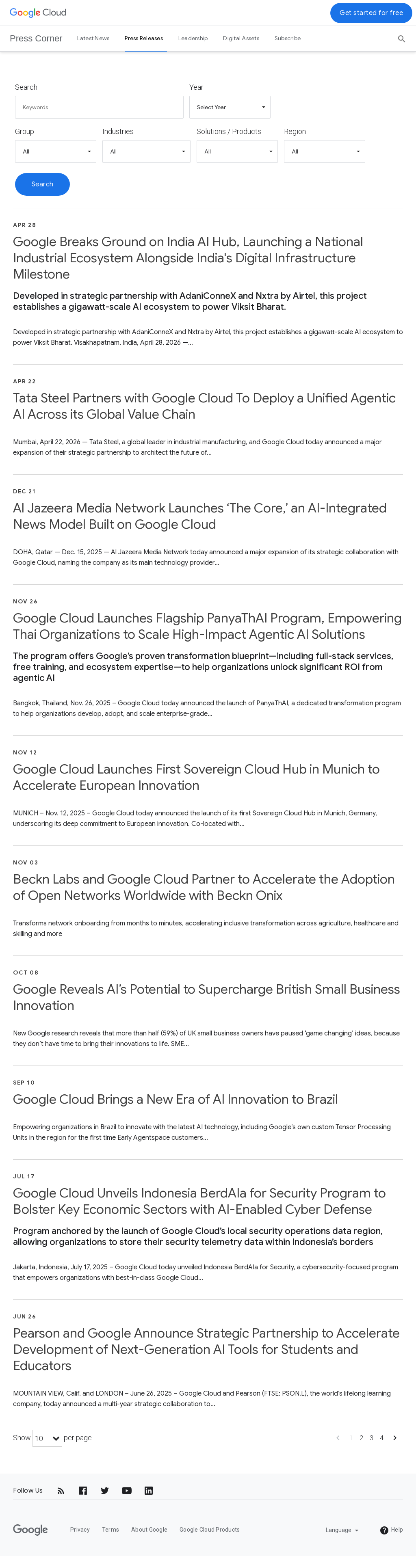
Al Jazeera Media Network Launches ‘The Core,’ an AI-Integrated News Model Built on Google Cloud (200, 516)
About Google (149, 1529)
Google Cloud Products (210, 1529)
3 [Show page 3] (371, 1438)
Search (26, 87)
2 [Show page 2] (361, 1438)
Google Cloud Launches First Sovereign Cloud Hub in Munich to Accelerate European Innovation (196, 777)
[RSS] (61, 1491)
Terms (110, 1529)
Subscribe (288, 38)
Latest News (93, 38)
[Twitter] (105, 1491)
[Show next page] (395, 1440)
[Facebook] (83, 1491)
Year (196, 87)
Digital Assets (241, 38)
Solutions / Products (229, 131)
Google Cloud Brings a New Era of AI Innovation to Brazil (175, 1099)
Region (295, 131)
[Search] (401, 36)
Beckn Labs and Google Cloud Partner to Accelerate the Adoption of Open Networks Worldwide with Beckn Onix (204, 887)
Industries (118, 131)
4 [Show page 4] (382, 1438)
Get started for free (371, 13)
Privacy (80, 1529)
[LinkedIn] (149, 1491)
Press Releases (144, 38)
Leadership (193, 38)
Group (24, 131)
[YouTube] (127, 1491)
